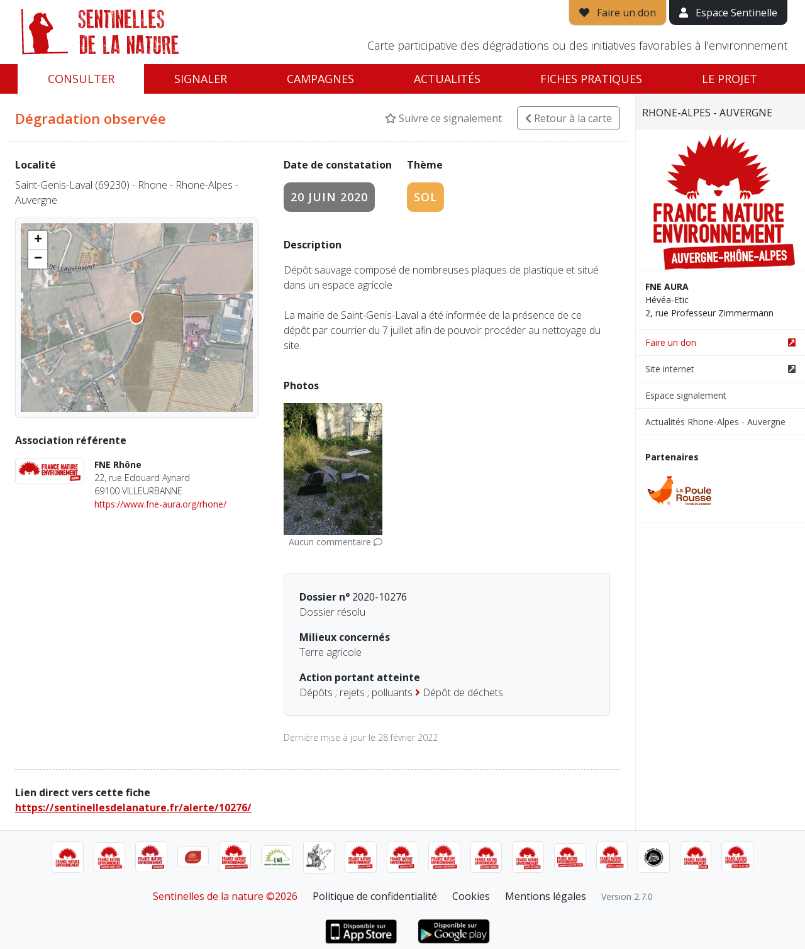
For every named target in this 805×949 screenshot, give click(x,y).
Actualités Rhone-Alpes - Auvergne (715, 422)
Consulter (81, 78)
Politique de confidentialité (375, 896)
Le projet (729, 78)
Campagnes (320, 78)
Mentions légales (545, 896)
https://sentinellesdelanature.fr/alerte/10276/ (133, 807)
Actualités (447, 78)
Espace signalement (685, 395)
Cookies (471, 896)
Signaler (200, 78)
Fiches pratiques (591, 78)
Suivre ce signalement (443, 118)
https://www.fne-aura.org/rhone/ (160, 504)
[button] (37, 240)
